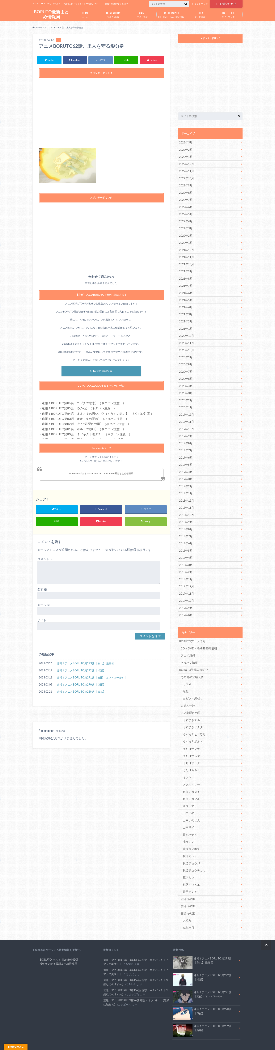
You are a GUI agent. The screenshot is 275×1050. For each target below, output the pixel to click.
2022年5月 (185, 213)
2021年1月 (185, 326)
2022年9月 (185, 184)
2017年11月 (186, 587)
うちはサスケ (191, 748)
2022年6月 (185, 206)
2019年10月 (186, 425)
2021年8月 (185, 276)
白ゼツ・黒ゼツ (192, 691)
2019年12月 (186, 411)
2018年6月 (185, 538)
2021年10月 (186, 262)
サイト (41, 621)
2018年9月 (185, 516)
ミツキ (187, 769)
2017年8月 (185, 608)
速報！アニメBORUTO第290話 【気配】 (81, 685)
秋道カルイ (189, 846)
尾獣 (185, 684)
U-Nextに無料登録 (101, 371)
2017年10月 (186, 594)
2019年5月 (185, 460)
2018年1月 (185, 573)
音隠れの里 (187, 903)
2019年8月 (185, 439)
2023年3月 (185, 142)
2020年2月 (185, 396)
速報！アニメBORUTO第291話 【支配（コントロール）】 (92, 678)
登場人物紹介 (113, 14)
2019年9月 (185, 432)
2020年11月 (186, 340)
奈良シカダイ (191, 783)
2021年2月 (185, 319)
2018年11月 (186, 502)
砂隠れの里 (187, 889)
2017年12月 (186, 580)
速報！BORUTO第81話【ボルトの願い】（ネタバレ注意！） (84, 429)
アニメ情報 (142, 14)
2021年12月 (186, 248)
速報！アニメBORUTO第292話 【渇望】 (81, 671)
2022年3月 (185, 227)
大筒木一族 (187, 698)
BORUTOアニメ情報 (191, 634)
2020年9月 (185, 354)
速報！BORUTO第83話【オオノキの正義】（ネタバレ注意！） (85, 419)
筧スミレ (188, 867)
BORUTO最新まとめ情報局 (51, 14)
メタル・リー (191, 776)
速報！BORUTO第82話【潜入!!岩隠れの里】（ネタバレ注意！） (86, 424)
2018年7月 (185, 531)
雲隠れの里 (187, 896)
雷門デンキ (189, 882)
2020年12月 (186, 333)
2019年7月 (185, 446)
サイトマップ (201, 3)
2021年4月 (185, 305)
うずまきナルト (192, 712)
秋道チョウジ (191, 853)
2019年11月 (186, 418)
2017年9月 (185, 601)
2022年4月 (185, 220)
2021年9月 (185, 269)
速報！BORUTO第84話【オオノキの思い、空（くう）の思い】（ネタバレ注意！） (99, 414)
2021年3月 (185, 312)
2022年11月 (186, 170)
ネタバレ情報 (189, 656)
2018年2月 (185, 566)
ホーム (85, 14)
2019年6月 (185, 453)
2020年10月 (186, 347)
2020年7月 (185, 368)
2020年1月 (185, 404)
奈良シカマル (191, 790)
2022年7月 (185, 199)
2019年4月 (185, 467)
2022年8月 (185, 191)
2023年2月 (185, 149)
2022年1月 (185, 241)
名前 (42, 590)
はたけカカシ (191, 762)
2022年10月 (186, 177)
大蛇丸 (187, 910)
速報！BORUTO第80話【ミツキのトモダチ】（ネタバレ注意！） (87, 434)
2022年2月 (185, 234)
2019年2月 (185, 481)
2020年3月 (185, 389)
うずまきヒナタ (192, 719)
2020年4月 (185, 382)
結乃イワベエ (191, 875)
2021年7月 (185, 283)
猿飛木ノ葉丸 (191, 839)
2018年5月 (185, 545)
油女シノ (188, 832)
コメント (45, 559)
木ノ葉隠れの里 (190, 705)
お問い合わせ (226, 3)
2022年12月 (186, 163)
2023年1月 (185, 156)
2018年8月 (185, 523)
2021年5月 (185, 298)
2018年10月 (186, 509)
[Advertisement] (101, 115)
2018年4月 (185, 552)
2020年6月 (185, 375)
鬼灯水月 (188, 917)
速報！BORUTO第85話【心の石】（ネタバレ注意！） (79, 408)
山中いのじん (191, 811)
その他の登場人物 (191, 670)
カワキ (187, 677)
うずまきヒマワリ (193, 726)
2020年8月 (185, 361)
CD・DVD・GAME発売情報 (171, 14)
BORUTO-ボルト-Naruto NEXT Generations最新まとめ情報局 (101, 473)
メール (43, 605)
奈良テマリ (189, 797)
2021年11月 (186, 255)
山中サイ (188, 818)
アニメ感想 (187, 649)
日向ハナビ (189, 825)
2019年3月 (185, 474)
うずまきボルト (192, 733)
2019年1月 (185, 488)
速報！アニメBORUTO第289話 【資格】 (81, 692)
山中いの (188, 804)
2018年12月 (186, 495)
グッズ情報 (199, 14)
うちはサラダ (191, 755)
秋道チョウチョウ (193, 860)
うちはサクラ (191, 740)
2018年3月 (185, 559)
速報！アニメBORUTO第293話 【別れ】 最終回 (85, 663)
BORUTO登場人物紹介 (193, 663)
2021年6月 (185, 290)
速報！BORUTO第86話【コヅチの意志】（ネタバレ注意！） (84, 403)
